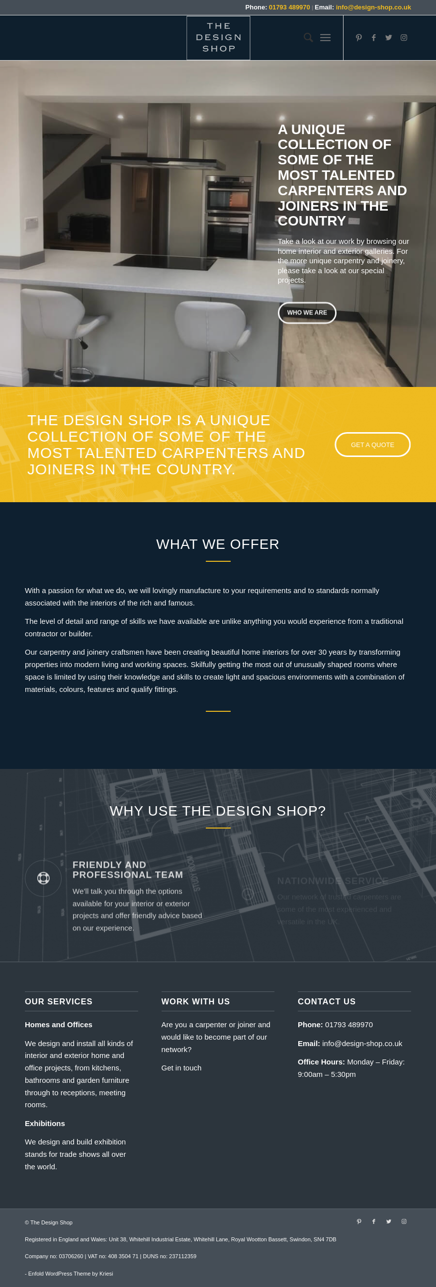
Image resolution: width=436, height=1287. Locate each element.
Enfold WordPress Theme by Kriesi (70, 1274)
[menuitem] (303, 37)
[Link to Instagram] (403, 37)
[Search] (303, 37)
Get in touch (182, 1067)
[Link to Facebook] (373, 37)
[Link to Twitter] (388, 37)
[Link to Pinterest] (358, 37)
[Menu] (325, 37)
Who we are (307, 310)
